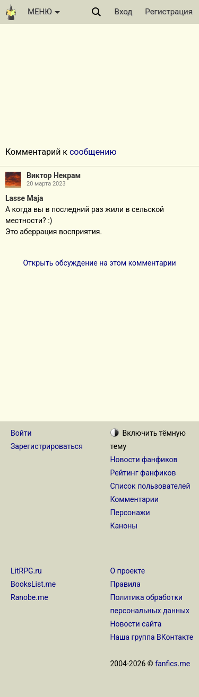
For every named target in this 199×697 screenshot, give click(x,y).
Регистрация (169, 11)
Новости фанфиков (144, 459)
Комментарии (134, 499)
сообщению (93, 152)
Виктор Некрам (54, 175)
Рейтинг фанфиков (143, 473)
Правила (125, 584)
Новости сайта (136, 624)
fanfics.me (172, 663)
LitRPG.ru (26, 571)
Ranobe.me (29, 597)
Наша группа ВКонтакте (152, 637)
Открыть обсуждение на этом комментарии (99, 263)
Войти (21, 433)
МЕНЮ (44, 11)
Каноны (124, 526)
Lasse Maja (24, 198)
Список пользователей (150, 486)
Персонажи (130, 512)
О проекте (127, 571)
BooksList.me (33, 584)
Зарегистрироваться (47, 446)
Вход (124, 11)
